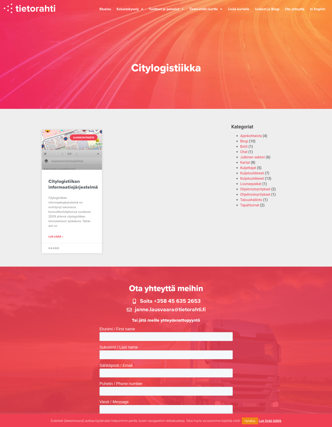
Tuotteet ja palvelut (166, 9)
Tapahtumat (249, 205)
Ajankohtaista (251, 136)
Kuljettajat (248, 168)
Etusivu (105, 9)
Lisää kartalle (238, 9)
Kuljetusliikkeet (252, 173)
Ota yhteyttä (294, 9)
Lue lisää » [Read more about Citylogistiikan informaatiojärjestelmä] (55, 236)
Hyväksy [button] (250, 421)
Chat (244, 152)
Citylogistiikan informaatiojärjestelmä (73, 184)
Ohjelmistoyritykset (255, 189)
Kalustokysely (130, 9)
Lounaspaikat (251, 184)
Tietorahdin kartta (205, 9)
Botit (244, 146)
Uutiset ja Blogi (267, 9)
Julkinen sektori (252, 157)
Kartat (245, 162)
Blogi (244, 141)
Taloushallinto (251, 200)
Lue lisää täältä (270, 421)
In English (317, 9)
